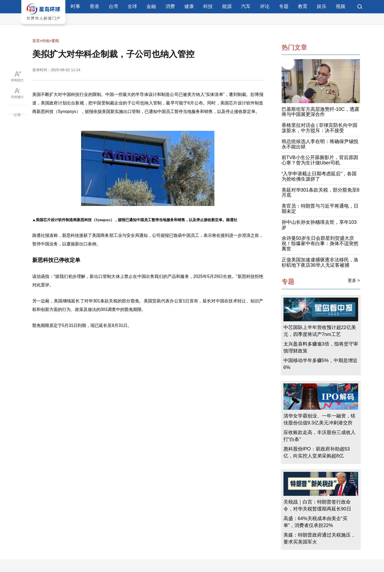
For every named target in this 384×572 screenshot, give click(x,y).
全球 (132, 6)
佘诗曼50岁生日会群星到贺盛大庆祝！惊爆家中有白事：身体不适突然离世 (320, 243)
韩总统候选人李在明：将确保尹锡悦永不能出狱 (320, 144)
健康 (189, 6)
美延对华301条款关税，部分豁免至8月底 (320, 192)
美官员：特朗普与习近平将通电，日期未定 (320, 208)
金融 (151, 6)
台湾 (113, 6)
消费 (170, 6)
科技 (208, 6)
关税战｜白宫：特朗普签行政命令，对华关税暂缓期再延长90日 (317, 505)
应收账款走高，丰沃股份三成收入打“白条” (319, 436)
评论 (265, 6)
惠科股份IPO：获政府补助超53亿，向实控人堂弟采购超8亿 (316, 452)
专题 (284, 6)
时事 (75, 6)
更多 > (354, 280)
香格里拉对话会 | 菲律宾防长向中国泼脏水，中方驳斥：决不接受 (320, 128)
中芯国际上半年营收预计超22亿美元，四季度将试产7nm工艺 (319, 331)
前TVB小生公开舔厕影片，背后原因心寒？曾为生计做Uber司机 (320, 160)
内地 (45, 41)
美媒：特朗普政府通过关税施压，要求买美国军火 (319, 538)
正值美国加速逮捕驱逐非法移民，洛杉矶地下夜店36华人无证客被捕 (320, 262)
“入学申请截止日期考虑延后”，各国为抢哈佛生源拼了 (319, 176)
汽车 (246, 6)
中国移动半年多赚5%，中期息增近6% (320, 364)
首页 (36, 41)
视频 (340, 6)
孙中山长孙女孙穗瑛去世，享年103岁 (319, 225)
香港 (94, 6)
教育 (302, 6)
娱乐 (321, 6)
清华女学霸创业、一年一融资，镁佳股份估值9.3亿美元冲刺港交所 (319, 419)
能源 (227, 6)
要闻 (55, 41)
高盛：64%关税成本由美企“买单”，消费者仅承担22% (315, 522)
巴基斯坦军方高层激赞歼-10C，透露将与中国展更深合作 (320, 112)
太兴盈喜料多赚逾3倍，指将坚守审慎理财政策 (320, 347)
